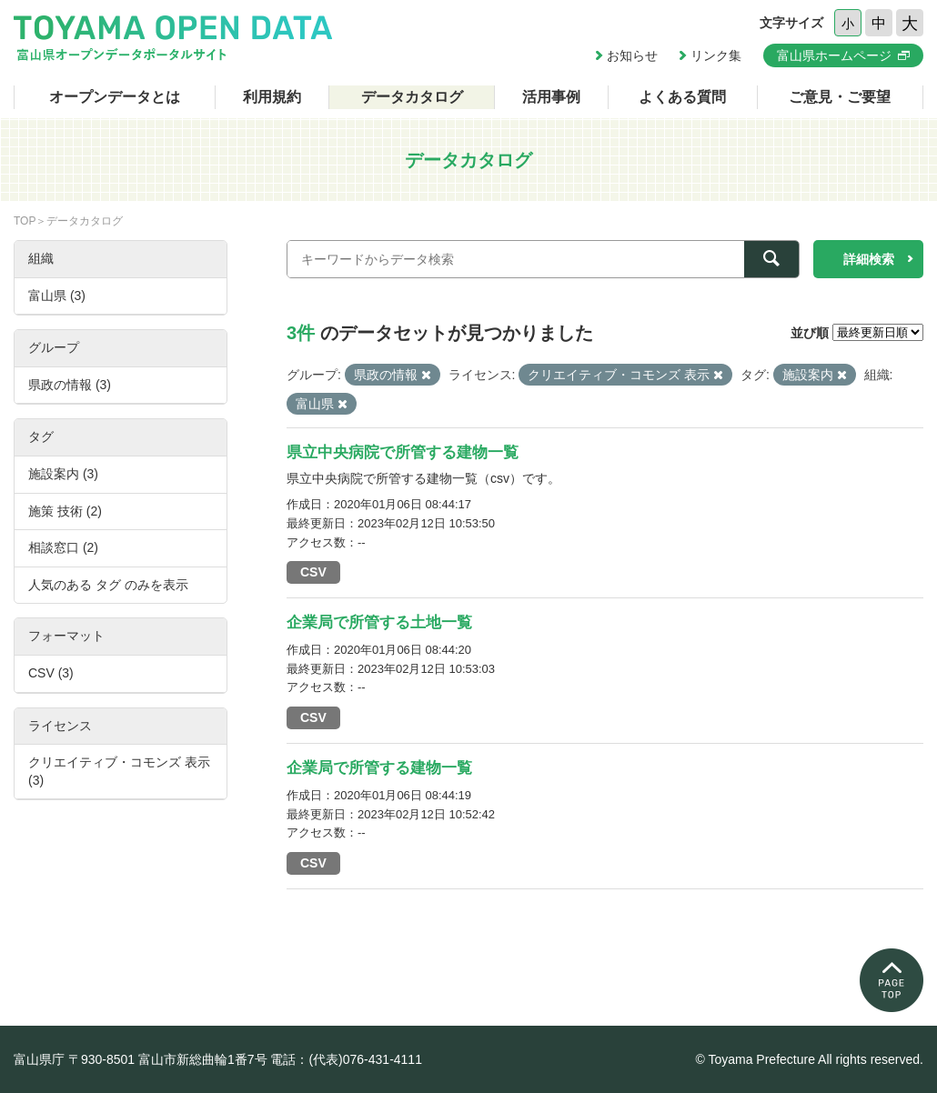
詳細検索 (868, 259)
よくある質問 (682, 97)
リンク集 (715, 55)
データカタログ (412, 97)
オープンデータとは (114, 97)
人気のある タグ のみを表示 (108, 584)
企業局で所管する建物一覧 (379, 768)
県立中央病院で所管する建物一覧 (403, 452)
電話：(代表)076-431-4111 (346, 1059)
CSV (313, 572)
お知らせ (632, 55)
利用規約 (272, 97)
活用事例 (551, 97)
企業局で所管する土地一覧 (379, 622)
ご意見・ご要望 (840, 97)
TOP (24, 221)
